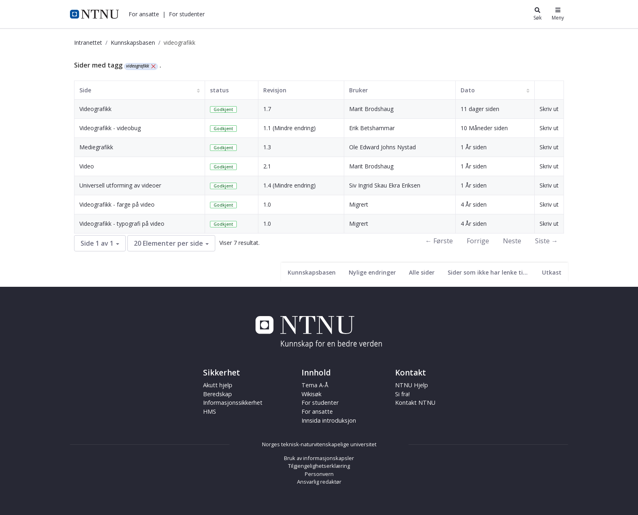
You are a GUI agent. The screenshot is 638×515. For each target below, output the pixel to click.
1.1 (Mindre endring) (289, 128)
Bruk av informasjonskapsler (319, 458)
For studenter (187, 14)
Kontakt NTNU (415, 402)
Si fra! (402, 394)
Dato (468, 90)
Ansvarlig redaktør (319, 481)
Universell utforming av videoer (120, 185)
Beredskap (217, 394)
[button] (144, 14)
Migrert (358, 204)
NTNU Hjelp (411, 385)
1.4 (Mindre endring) (289, 185)
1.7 (267, 109)
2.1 (267, 166)
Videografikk (95, 109)
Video (86, 166)
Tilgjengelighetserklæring (319, 465)
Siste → (546, 240)
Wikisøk (311, 394)
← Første (439, 240)
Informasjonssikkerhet (232, 402)
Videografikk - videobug (110, 128)
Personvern (319, 474)
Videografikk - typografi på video (121, 223)
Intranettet (88, 42)
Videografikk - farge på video (117, 204)
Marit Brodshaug (371, 109)
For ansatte (144, 14)
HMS (209, 411)
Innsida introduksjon (329, 420)
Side (85, 90)
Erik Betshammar (372, 128)
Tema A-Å (315, 385)
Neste (512, 240)
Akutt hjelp (217, 385)
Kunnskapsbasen (133, 42)
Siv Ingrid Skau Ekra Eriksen (384, 185)
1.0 (267, 204)
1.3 (267, 147)
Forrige (478, 240)
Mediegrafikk (96, 147)
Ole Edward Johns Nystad (382, 147)
